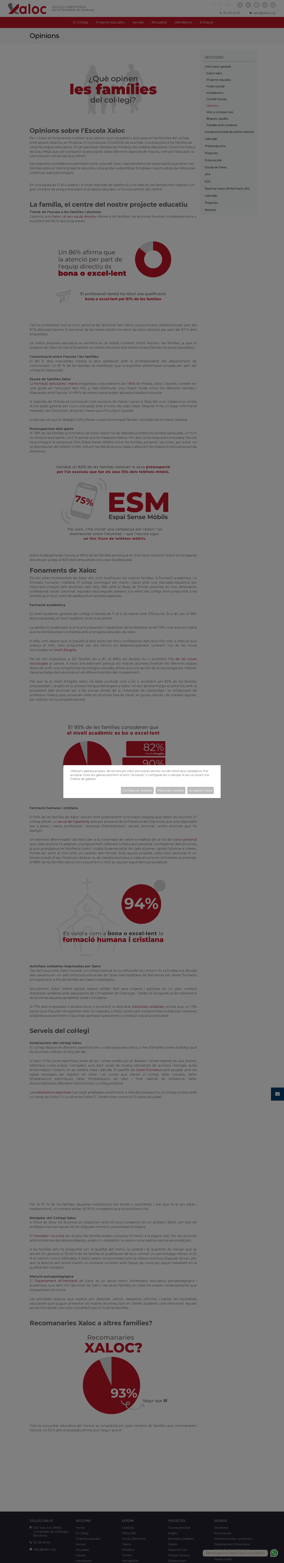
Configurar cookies (137, 790)
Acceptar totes (200, 790)
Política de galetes (83, 779)
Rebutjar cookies (170, 790)
